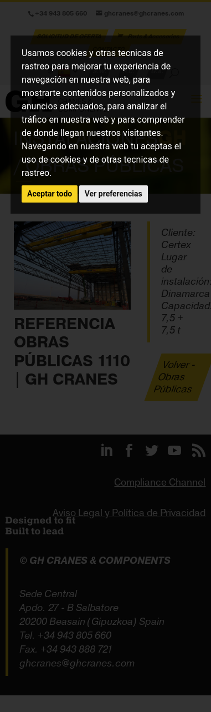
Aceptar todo (49, 193)
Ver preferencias (113, 193)
